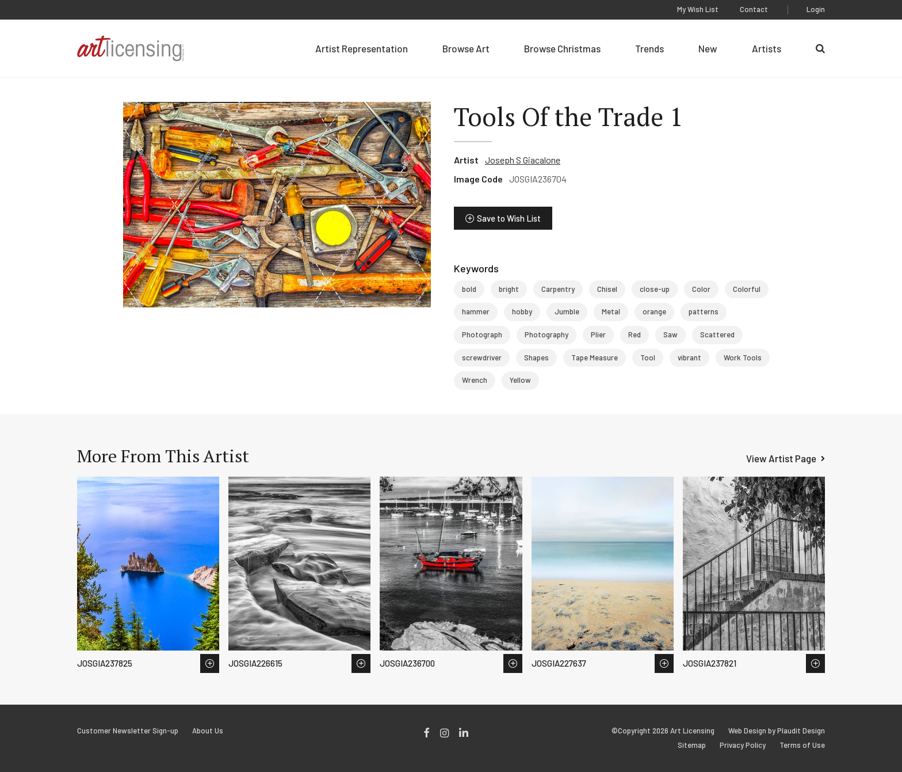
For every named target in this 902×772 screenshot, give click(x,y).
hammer (476, 311)
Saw (670, 334)
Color (701, 289)
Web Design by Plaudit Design (776, 731)
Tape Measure (594, 357)
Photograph (482, 334)
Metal (611, 311)
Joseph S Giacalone (522, 159)
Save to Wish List (509, 218)
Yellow (520, 380)
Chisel (607, 289)
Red (634, 334)
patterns (703, 311)
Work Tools (743, 357)
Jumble (567, 311)
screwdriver (482, 357)
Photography (546, 334)
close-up (655, 289)
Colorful (746, 289)
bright (509, 289)
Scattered (717, 334)
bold (469, 289)
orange (654, 311)
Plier (598, 334)
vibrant (689, 357)
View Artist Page (781, 458)
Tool (647, 357)
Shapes (536, 357)
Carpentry (558, 289)
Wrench (474, 380)
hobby (522, 311)
